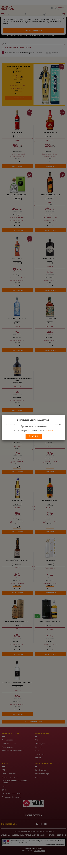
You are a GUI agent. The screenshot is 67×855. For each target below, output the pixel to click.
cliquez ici (49, 431)
